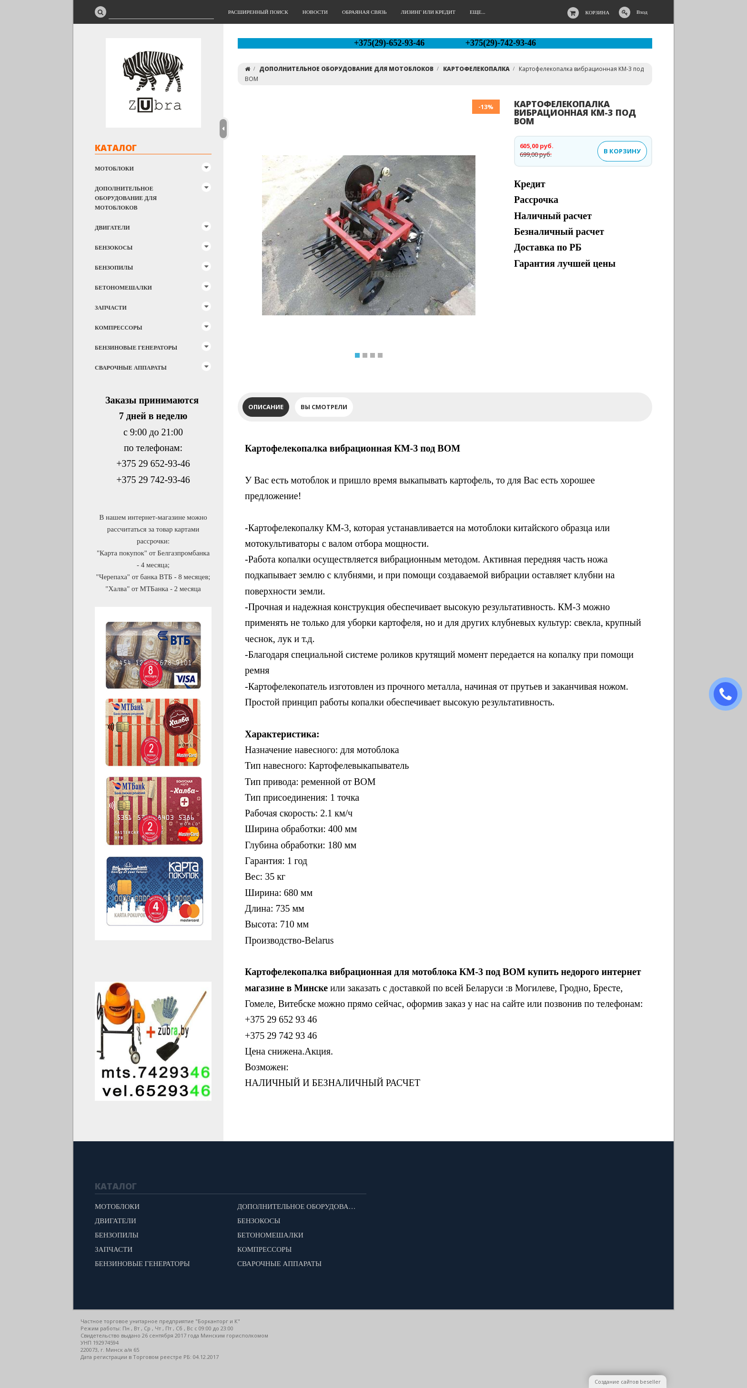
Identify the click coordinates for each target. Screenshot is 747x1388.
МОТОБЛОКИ (114, 168)
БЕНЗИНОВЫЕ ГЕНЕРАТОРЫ (136, 347)
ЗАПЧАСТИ (111, 307)
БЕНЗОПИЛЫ (114, 267)
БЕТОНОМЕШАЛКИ (123, 287)
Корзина (597, 12)
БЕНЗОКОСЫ (113, 247)
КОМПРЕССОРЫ (118, 327)
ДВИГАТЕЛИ (112, 227)
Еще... (477, 12)
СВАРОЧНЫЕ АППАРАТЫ (131, 367)
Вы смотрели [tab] (324, 406)
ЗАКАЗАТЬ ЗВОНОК (729, 694)
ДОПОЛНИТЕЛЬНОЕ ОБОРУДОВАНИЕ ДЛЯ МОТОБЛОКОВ (126, 198)
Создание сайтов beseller (628, 1381)
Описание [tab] (265, 406)
